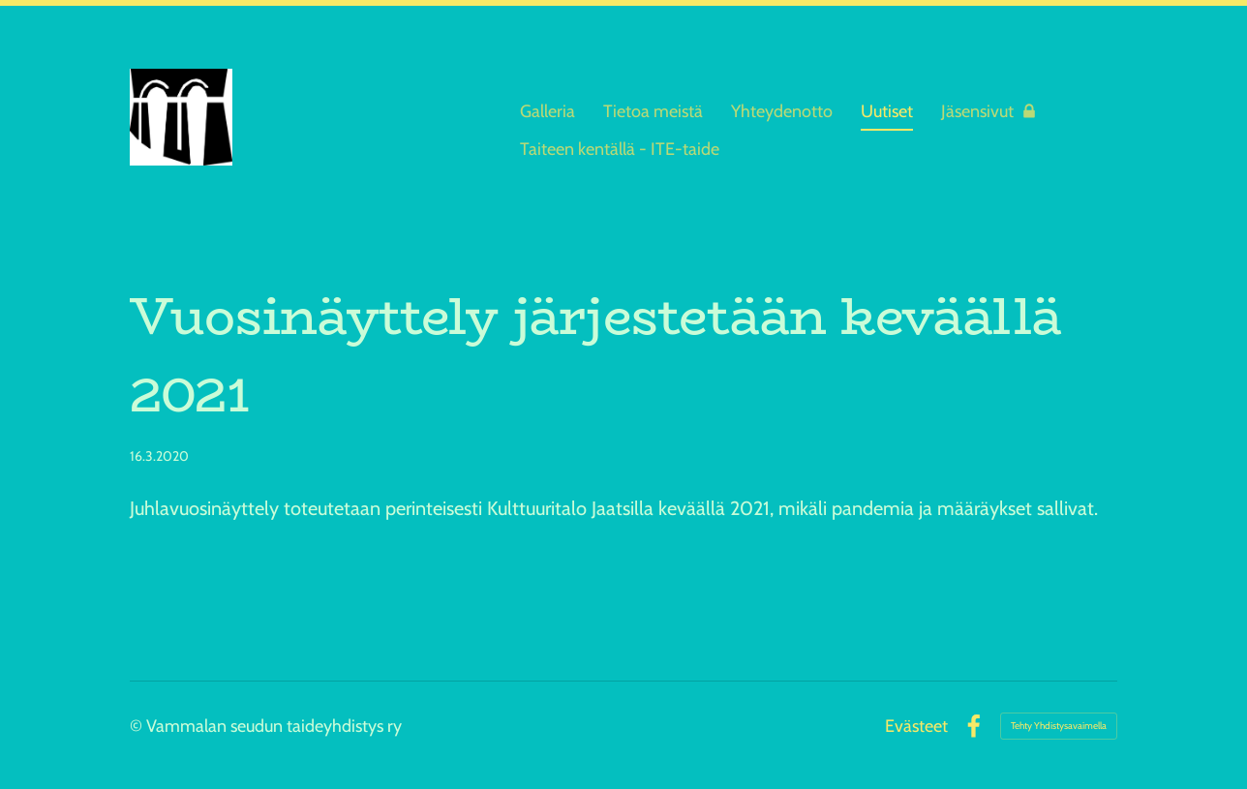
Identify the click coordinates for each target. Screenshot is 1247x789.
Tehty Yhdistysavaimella (1059, 725)
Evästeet (916, 726)
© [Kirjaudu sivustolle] (138, 726)
